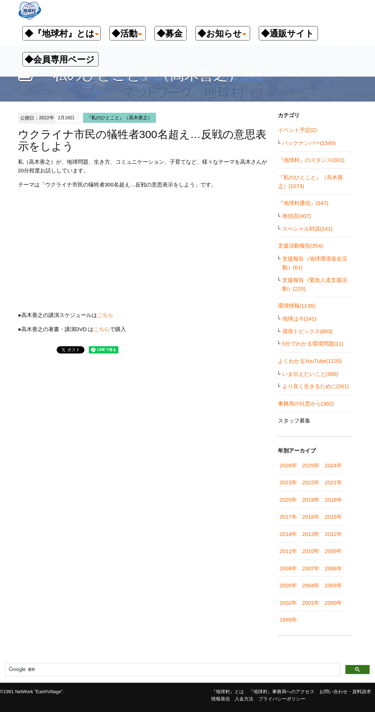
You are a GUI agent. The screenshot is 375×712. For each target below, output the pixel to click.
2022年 (310, 482)
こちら (105, 315)
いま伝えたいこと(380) (310, 374)
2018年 (333, 500)
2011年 (288, 551)
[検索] (172, 669)
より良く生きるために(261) (315, 386)
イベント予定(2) (297, 130)
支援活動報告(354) (300, 246)
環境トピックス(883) (307, 331)
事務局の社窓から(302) (306, 403)
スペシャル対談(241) (307, 229)
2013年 (310, 534)
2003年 (333, 585)
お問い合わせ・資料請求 (345, 691)
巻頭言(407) (296, 216)
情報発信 (220, 699)
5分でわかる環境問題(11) (313, 343)
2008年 (288, 568)
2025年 (310, 465)
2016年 (310, 517)
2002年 (288, 603)
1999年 (288, 620)
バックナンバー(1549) (309, 143)
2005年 (288, 585)
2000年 (333, 603)
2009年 (333, 551)
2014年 (288, 534)
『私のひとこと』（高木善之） (119, 117)
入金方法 (244, 699)
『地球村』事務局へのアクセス (281, 691)
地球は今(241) (299, 319)
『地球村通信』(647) (303, 203)
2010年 (310, 551)
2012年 (333, 534)
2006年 (333, 568)
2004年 (310, 585)
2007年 (310, 568)
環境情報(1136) (296, 306)
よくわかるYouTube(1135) (310, 361)
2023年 (288, 482)
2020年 (288, 500)
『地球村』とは (227, 691)
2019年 (310, 500)
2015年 (333, 517)
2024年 (333, 465)
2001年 (310, 603)
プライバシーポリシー (281, 699)
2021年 (333, 482)
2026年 (288, 465)
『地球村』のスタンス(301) (311, 160)
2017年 (288, 517)
